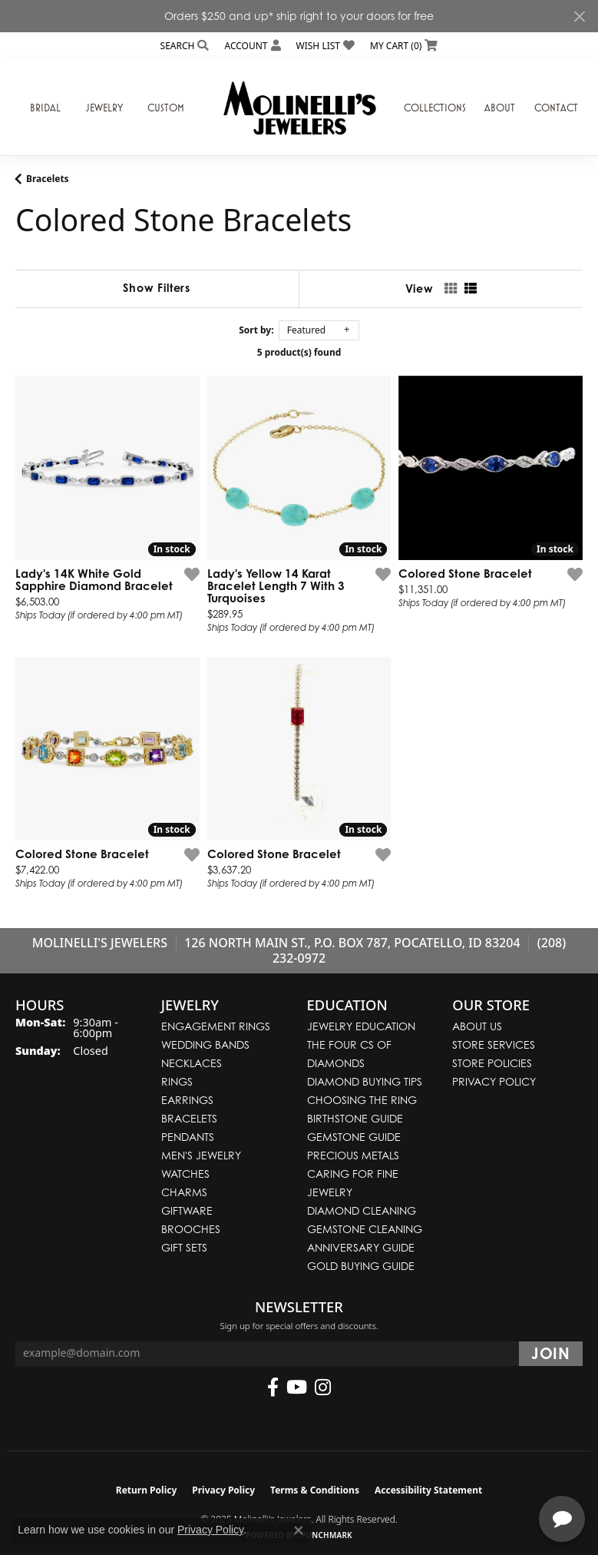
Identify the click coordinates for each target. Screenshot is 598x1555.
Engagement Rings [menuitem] (215, 1026)
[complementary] (486, 1470)
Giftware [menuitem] (187, 1210)
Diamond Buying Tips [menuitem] (364, 1081)
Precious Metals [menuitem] (353, 1155)
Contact (556, 107)
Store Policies (492, 1062)
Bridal (45, 107)
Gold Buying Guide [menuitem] (361, 1265)
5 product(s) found (299, 352)
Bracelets (47, 178)
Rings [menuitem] (177, 1081)
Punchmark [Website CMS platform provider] (326, 1535)
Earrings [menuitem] (187, 1099)
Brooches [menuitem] (190, 1228)
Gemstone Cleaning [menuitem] (364, 1228)
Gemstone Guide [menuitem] (354, 1136)
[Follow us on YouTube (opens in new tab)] (296, 1387)
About (499, 107)
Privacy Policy (494, 1081)
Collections (435, 107)
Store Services (493, 1044)
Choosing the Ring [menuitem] (362, 1099)
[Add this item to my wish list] (192, 574)
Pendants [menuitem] (187, 1136)
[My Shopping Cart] (404, 45)
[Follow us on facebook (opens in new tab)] (273, 1387)
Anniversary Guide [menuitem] (361, 1247)
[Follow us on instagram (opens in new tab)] (323, 1387)
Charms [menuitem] (184, 1192)
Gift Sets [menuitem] (184, 1247)
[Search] (185, 45)
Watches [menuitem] (185, 1173)
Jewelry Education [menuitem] (361, 1026)
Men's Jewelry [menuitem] (201, 1155)
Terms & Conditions (314, 1490)
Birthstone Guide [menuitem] (355, 1118)
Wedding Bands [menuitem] (205, 1044)
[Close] (579, 16)
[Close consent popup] (298, 1530)
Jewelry (104, 107)
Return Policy (146, 1490)
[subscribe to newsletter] (551, 1353)
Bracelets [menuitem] (189, 1118)
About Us (477, 1026)
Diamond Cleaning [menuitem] (361, 1210)
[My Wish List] (325, 45)
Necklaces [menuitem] (191, 1062)
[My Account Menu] (252, 45)
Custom (165, 107)
